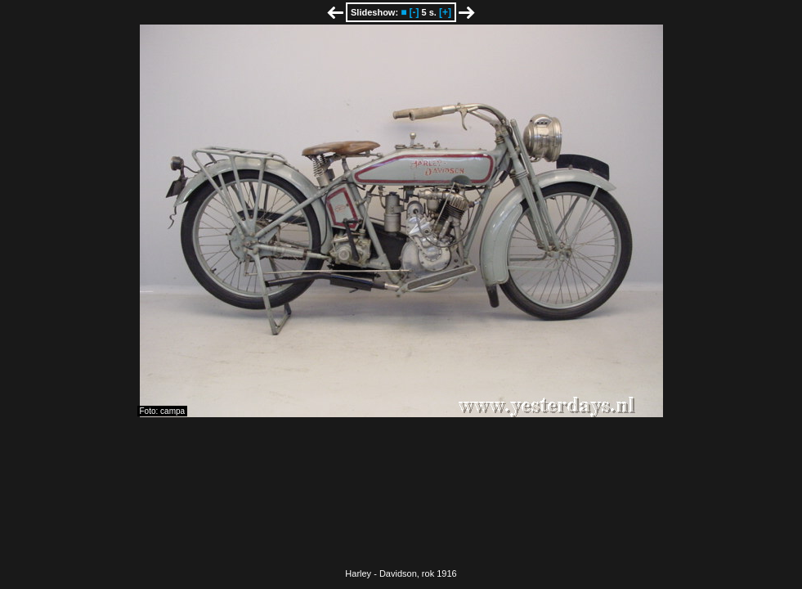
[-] (414, 12)
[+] (445, 12)
